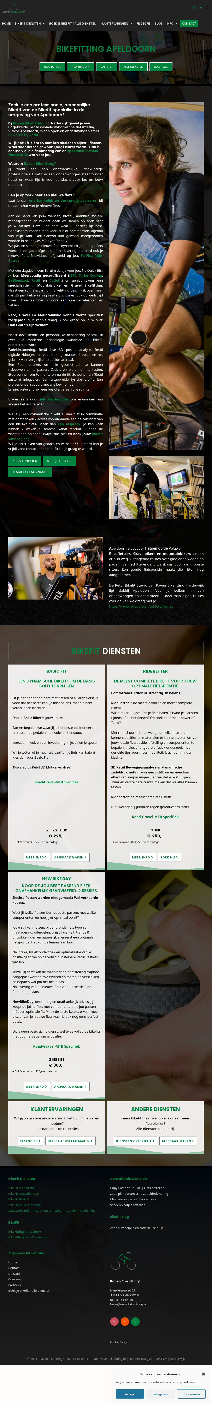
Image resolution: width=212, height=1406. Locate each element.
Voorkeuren (191, 1394)
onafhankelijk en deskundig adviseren (63, 200)
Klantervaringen (117, 23)
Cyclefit (55, 280)
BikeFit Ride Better (21, 1188)
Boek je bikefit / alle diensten (72, 23)
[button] (203, 1374)
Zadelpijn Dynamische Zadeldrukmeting (139, 1193)
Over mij (14, 1279)
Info (173, 23)
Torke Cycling (90, 275)
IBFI (72, 275)
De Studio (15, 1273)
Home (6, 23)
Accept (130, 1394)
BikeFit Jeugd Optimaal (24, 1205)
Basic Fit (107, 66)
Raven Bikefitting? (39, 163)
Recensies (161, 66)
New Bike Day (80, 66)
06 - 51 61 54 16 (121, 1341)
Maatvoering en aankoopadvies (133, 1199)
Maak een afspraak (30, 472)
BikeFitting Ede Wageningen (28, 1237)
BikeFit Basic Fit (19, 1199)
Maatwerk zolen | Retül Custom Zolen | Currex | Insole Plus (51, 1210)
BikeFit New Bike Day (23, 1193)
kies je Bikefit (59, 460)
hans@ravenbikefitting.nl (128, 1345)
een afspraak (69, 424)
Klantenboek (24, 460)
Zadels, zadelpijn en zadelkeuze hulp (136, 1228)
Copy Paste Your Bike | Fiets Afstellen (137, 1188)
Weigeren (161, 1394)
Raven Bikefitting (28, 123)
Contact (189, 23)
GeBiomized (18, 280)
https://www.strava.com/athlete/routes (141, 606)
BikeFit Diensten (31, 23)
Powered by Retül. (23, 135)
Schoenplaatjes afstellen (127, 1205)
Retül (35, 280)
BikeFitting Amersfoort (24, 1231)
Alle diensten (133, 66)
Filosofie (144, 23)
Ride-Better (52, 66)
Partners (14, 1285)
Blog (158, 23)
